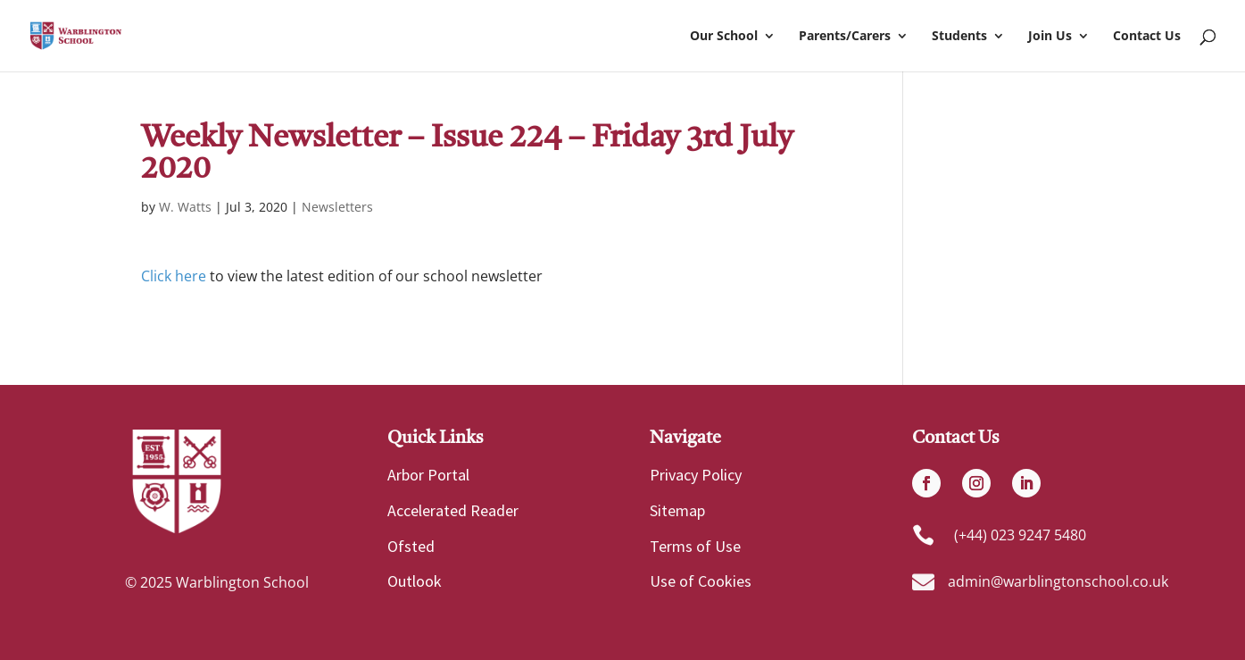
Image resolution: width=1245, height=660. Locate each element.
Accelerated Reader (453, 510)
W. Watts (185, 206)
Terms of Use (695, 546)
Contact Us (1147, 36)
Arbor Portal (428, 474)
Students (959, 36)
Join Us (1050, 36)
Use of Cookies (700, 581)
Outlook (414, 581)
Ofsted (411, 546)
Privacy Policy (696, 474)
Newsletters (337, 206)
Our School (724, 36)
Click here (173, 276)
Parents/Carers (845, 36)
